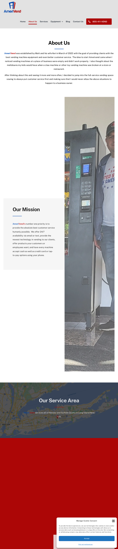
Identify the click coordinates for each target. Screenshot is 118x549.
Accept (86, 538)
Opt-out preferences (85, 544)
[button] (113, 521)
